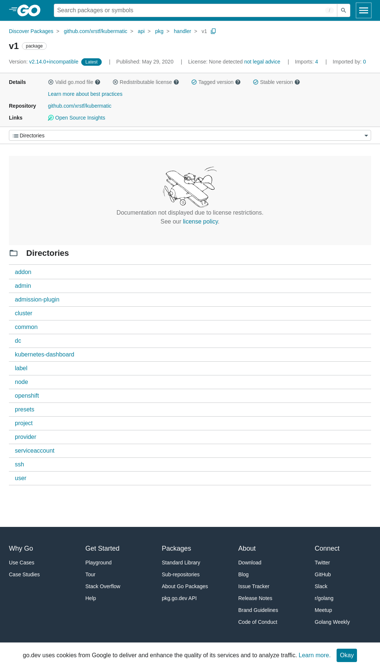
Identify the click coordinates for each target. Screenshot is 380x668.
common (26, 327)
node (21, 382)
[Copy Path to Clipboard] (213, 31)
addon (23, 272)
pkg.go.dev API (179, 598)
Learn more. (315, 655)
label (21, 368)
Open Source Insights (76, 118)
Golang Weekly (332, 622)
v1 (204, 31)
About (247, 548)
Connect (327, 548)
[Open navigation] (363, 10)
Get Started (102, 548)
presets (24, 409)
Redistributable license (145, 82)
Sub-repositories (181, 574)
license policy (200, 221)
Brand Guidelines (258, 610)
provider (25, 437)
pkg (159, 31)
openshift (27, 395)
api (141, 31)
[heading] (31, 10)
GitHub (323, 574)
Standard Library (181, 563)
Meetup (323, 610)
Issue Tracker (253, 586)
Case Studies (24, 574)
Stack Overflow (102, 586)
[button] (51, 82)
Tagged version (216, 82)
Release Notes (255, 598)
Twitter (322, 563)
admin (23, 286)
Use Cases (21, 563)
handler (182, 31)
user (20, 478)
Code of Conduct (257, 622)
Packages (176, 548)
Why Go (21, 548)
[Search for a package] (195, 10)
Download (249, 563)
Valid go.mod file (74, 82)
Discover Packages (31, 31)
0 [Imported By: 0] (349, 62)
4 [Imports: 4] (307, 62)
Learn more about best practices (85, 94)
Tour (90, 574)
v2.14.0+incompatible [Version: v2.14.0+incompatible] (44, 62)
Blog (243, 574)
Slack (321, 586)
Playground (98, 563)
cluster (23, 313)
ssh (19, 464)
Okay (347, 655)
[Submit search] (343, 10)
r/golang (324, 598)
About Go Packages (185, 586)
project (24, 423)
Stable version (276, 82)
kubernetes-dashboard (44, 354)
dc (18, 341)
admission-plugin (37, 299)
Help (90, 598)
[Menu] (190, 135)
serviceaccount (35, 450)
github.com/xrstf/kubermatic (95, 31)
